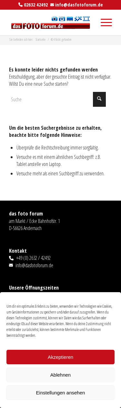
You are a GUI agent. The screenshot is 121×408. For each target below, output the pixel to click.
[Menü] (103, 22)
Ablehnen (60, 375)
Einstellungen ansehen (60, 392)
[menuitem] (103, 22)
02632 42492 (36, 4)
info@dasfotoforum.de (79, 4)
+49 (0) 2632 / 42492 (33, 257)
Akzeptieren (60, 357)
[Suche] (57, 99)
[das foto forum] (50, 22)
